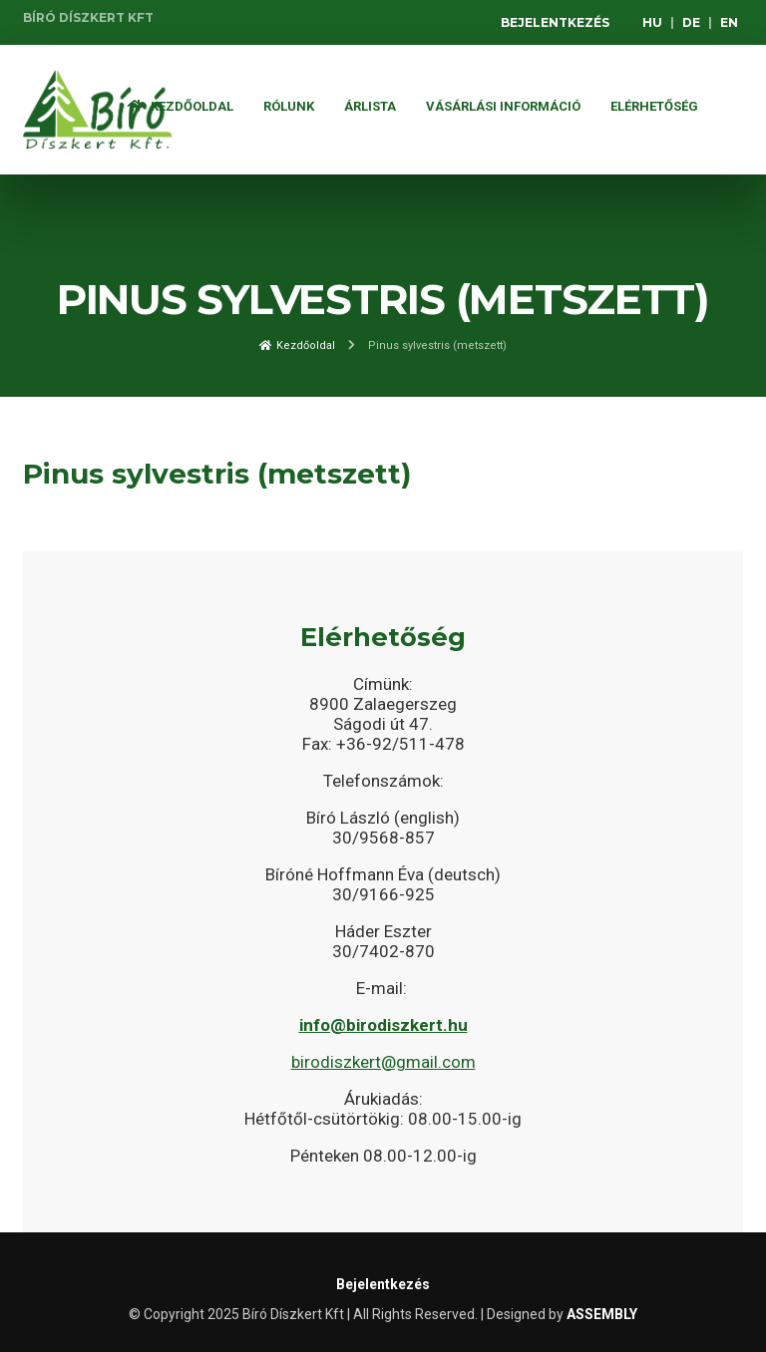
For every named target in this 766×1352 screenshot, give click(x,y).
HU (652, 22)
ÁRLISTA (370, 106)
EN (729, 22)
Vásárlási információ (503, 106)
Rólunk (288, 106)
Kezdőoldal (180, 106)
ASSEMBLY (602, 1314)
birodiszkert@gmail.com (383, 1062)
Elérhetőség (654, 106)
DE (691, 22)
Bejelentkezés (555, 22)
